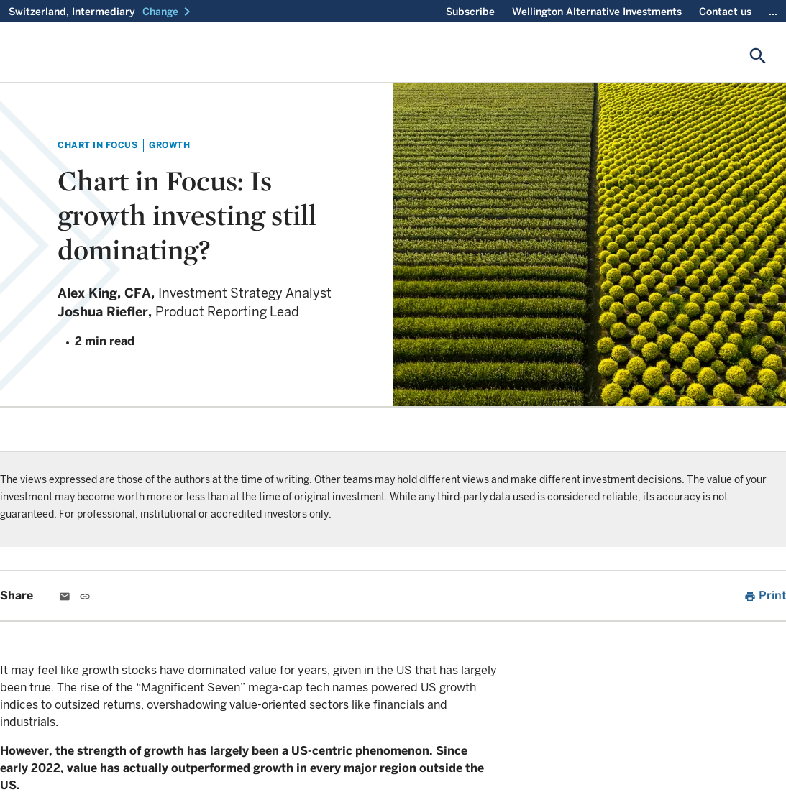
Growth (169, 144)
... (773, 11)
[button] (169, 11)
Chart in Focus (97, 144)
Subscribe (470, 11)
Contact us (725, 11)
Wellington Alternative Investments (597, 11)
